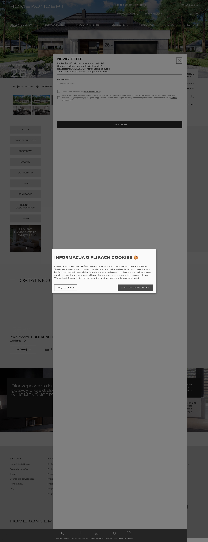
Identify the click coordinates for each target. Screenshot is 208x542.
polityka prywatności (127, 278)
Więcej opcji (66, 287)
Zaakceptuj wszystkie (135, 287)
